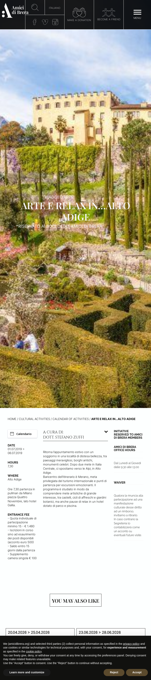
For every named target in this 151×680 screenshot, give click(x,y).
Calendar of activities (70, 419)
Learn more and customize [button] (26, 672)
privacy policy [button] (131, 643)
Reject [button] (114, 672)
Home (12, 419)
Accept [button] (137, 672)
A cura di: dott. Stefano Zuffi (63, 435)
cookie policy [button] (33, 651)
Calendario (21, 434)
